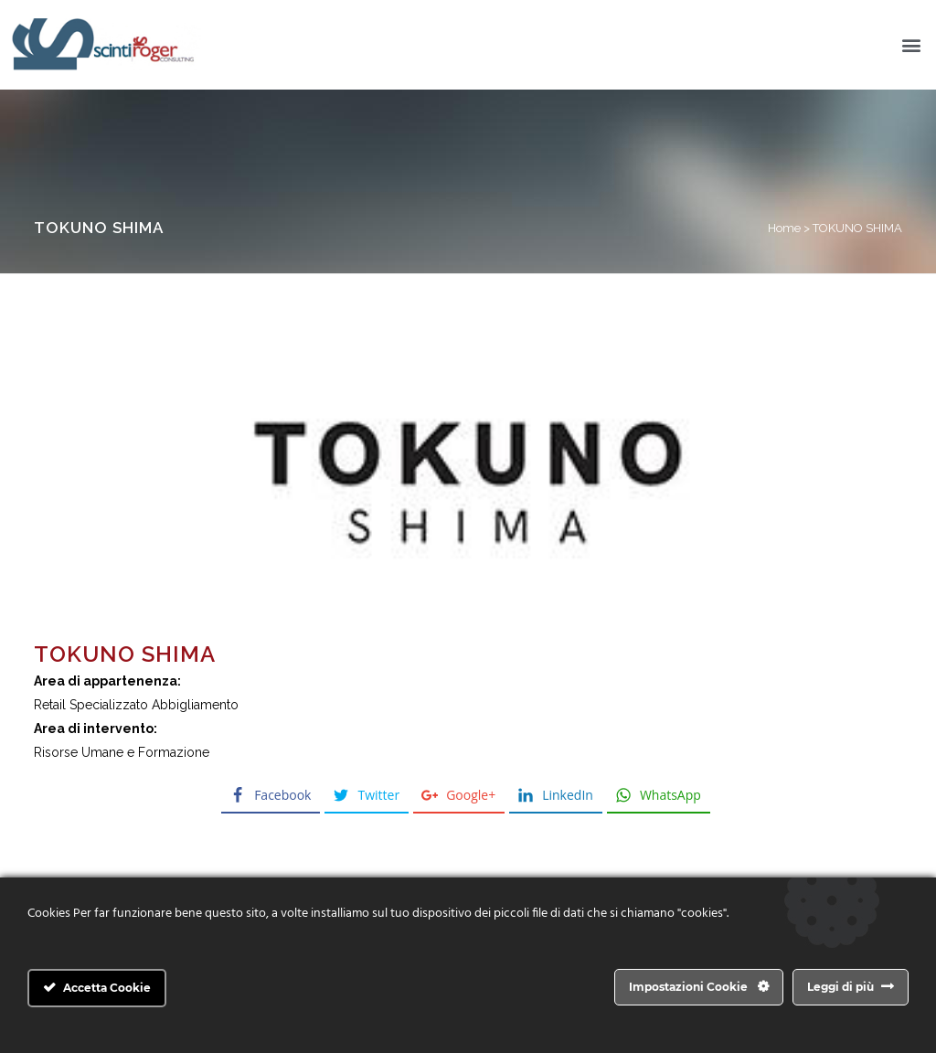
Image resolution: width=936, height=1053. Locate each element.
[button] (912, 45)
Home (784, 228)
